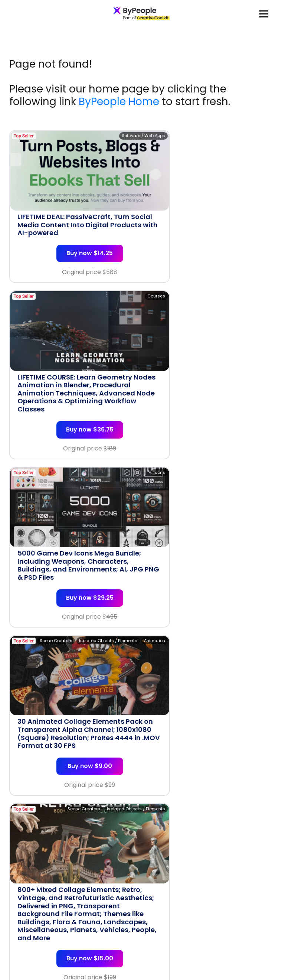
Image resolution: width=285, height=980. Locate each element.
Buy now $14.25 (74, 245)
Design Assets (256, 465)
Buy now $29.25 (74, 422)
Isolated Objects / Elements (214, 304)
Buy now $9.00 (211, 422)
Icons (128, 304)
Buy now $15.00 (74, 615)
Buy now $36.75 (211, 261)
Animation (260, 304)
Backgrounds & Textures (108, 658)
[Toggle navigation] (263, 13)
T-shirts (263, 658)
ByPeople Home (119, 101)
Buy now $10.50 (74, 783)
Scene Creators (254, 312)
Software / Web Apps (112, 136)
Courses (262, 136)
